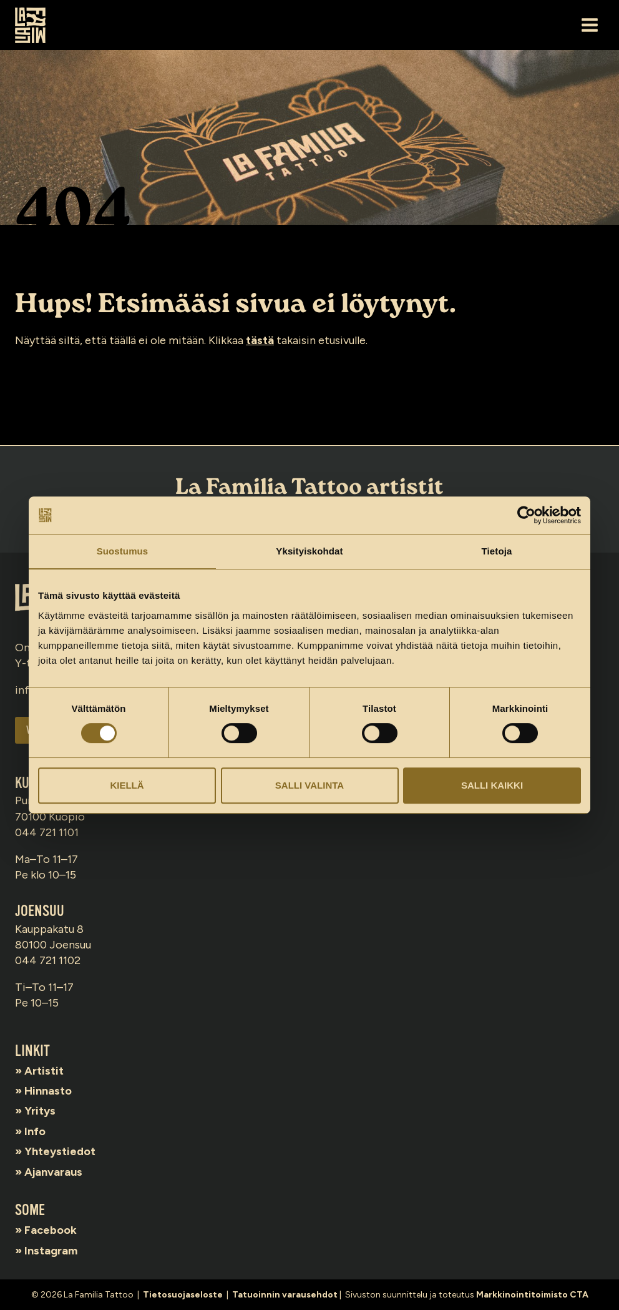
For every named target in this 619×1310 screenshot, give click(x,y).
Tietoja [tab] (497, 551)
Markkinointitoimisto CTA (532, 1294)
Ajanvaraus (53, 1172)
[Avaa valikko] (589, 24)
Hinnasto (48, 1091)
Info (35, 1131)
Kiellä (127, 785)
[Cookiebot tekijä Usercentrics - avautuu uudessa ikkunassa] (526, 515)
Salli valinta (309, 785)
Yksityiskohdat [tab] (309, 551)
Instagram (50, 1251)
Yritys (40, 1111)
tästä (260, 340)
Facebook (50, 1230)
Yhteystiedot (59, 1151)
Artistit (44, 1071)
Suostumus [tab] (123, 551)
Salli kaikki (492, 785)
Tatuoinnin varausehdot (285, 1294)
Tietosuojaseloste (183, 1294)
